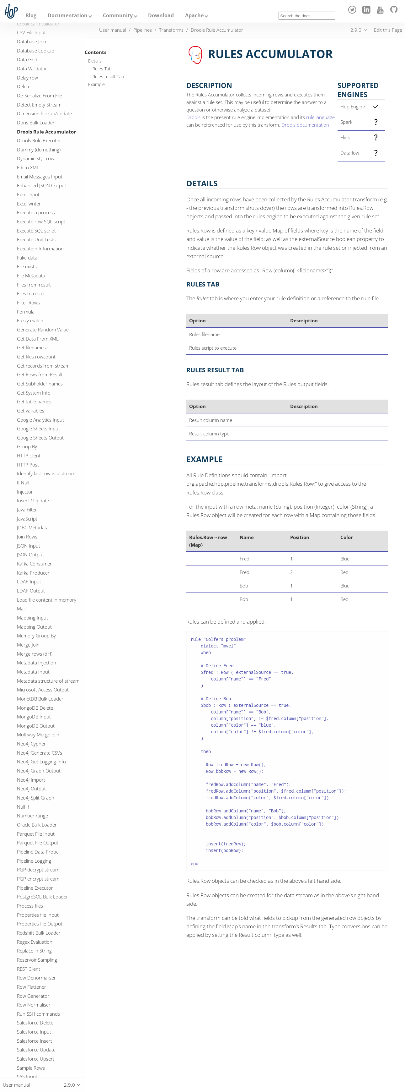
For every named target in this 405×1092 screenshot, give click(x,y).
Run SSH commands (38, 1013)
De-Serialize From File (39, 95)
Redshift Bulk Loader (39, 932)
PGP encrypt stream (38, 878)
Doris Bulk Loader (36, 122)
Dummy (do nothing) (39, 149)
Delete (23, 86)
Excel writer (29, 203)
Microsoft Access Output (43, 689)
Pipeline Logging (34, 860)
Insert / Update (33, 500)
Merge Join (28, 644)
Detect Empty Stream (39, 104)
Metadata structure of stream (48, 680)
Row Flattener (31, 986)
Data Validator (32, 68)
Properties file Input (38, 914)
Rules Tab (102, 69)
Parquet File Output (37, 842)
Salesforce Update (36, 1049)
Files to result (31, 293)
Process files (30, 905)
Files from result (34, 284)
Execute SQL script (36, 230)
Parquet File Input (36, 833)
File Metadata (31, 275)
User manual (112, 30)
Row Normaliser (34, 1004)
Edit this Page (388, 30)
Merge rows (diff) (34, 653)
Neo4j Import (31, 779)
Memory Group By (36, 635)
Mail (21, 608)
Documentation (68, 15)
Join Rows (27, 536)
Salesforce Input (34, 1031)
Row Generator (33, 995)
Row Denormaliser (36, 977)
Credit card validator (38, 23)
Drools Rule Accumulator (46, 131)
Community (118, 15)
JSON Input (28, 545)
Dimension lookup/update (44, 113)
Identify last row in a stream (46, 473)
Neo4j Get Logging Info (41, 761)
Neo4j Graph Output (39, 770)
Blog (30, 15)
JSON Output (30, 554)
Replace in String (34, 950)
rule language (320, 117)
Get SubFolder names (40, 383)
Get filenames (31, 347)
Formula (26, 311)
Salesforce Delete (35, 1022)
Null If (23, 806)
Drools (193, 117)
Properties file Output (39, 923)
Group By (27, 446)
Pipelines (142, 30)
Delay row (27, 77)
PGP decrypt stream (38, 869)
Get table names (34, 401)
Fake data (27, 257)
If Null (23, 482)
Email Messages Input (39, 176)
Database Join (31, 41)
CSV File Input (31, 32)
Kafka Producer (33, 572)
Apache (194, 15)
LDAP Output (31, 590)
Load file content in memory (46, 599)
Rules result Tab (108, 76)
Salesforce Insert (34, 1040)
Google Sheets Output (40, 437)
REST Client (28, 968)
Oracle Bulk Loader (37, 824)
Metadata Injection (36, 662)
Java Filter (27, 509)
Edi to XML (28, 167)
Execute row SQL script (41, 221)
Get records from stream (43, 365)
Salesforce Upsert (35, 1058)
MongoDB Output (36, 725)
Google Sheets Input (38, 428)
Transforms (171, 30)
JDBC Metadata (33, 527)
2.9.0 (355, 30)
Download (161, 15)
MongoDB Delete (35, 707)
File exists (27, 266)
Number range (32, 815)
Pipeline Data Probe (38, 851)
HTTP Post (28, 464)
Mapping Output (34, 626)
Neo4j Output (31, 788)
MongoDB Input (34, 716)
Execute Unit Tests (36, 239)
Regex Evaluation (34, 941)
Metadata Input (33, 671)
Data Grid (27, 59)
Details (95, 61)
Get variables (30, 410)
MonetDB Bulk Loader (40, 698)
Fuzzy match (30, 320)
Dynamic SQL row (35, 158)
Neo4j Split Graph (35, 797)
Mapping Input (32, 617)
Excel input (28, 194)
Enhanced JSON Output (41, 185)
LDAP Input (29, 581)
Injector (25, 491)
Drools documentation (305, 125)
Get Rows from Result (40, 374)
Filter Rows (28, 302)
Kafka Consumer (34, 563)
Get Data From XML (38, 338)
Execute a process (36, 212)
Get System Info (34, 392)
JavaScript (27, 518)
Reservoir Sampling (37, 959)
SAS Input (27, 1076)
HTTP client (28, 455)
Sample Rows (31, 1067)
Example (96, 84)
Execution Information (40, 248)
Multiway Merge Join (38, 734)
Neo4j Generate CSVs (39, 752)
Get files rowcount (36, 356)
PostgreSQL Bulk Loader (42, 896)
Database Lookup (35, 50)
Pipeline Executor (35, 887)
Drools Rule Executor (39, 140)
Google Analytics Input (40, 419)
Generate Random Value (43, 329)
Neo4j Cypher (31, 743)
